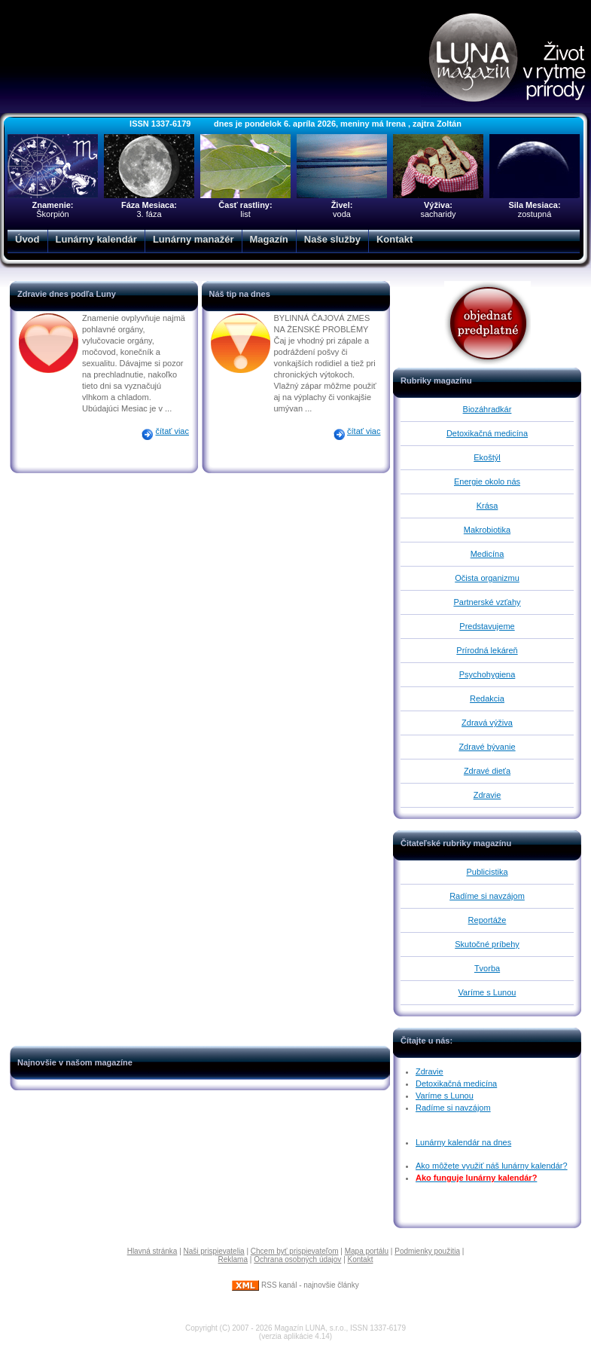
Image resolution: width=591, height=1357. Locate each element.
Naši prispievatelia (214, 1251)
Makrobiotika (487, 529)
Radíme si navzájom (487, 895)
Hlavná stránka (152, 1251)
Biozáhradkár (487, 409)
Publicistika (486, 871)
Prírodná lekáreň (486, 650)
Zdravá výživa (487, 722)
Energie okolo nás (487, 481)
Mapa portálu (366, 1251)
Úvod (27, 239)
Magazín (269, 239)
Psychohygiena (487, 674)
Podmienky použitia (427, 1251)
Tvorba (487, 968)
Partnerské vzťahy (486, 602)
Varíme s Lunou (487, 992)
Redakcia (487, 698)
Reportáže (487, 920)
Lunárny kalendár (96, 239)
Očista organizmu (487, 577)
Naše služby (332, 239)
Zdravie (487, 794)
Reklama (233, 1259)
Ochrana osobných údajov (297, 1259)
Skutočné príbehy (487, 944)
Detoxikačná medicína (487, 433)
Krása (487, 505)
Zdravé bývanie (486, 746)
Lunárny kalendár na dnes (463, 1142)
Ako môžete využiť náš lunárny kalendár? (492, 1165)
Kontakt (394, 239)
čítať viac (172, 431)
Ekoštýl (487, 457)
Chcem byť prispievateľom (295, 1251)
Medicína (487, 553)
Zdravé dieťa (487, 770)
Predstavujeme (486, 626)
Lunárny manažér (193, 239)
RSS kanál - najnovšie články (295, 1285)
